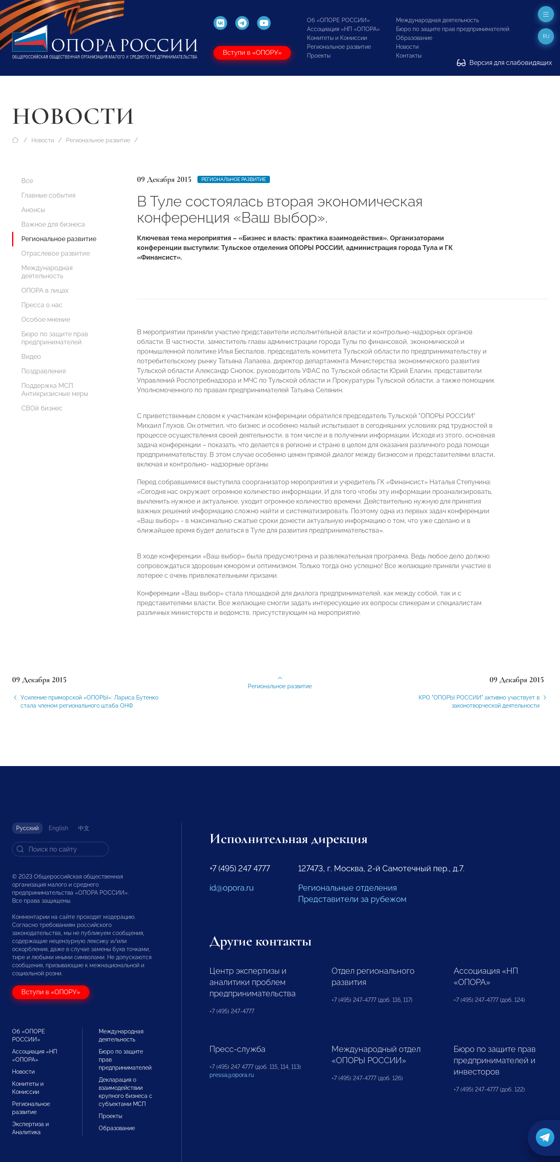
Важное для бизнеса (53, 224)
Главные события (48, 195)
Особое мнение (45, 319)
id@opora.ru (231, 888)
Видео (31, 356)
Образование (414, 38)
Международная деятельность (437, 20)
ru (546, 36)
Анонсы (33, 210)
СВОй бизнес (41, 408)
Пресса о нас (41, 305)
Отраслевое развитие (55, 253)
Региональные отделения (347, 888)
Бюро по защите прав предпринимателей (452, 29)
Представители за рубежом (352, 899)
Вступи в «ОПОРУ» (252, 52)
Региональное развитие (339, 47)
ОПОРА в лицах (44, 290)
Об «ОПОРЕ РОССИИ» (338, 20)
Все (27, 181)
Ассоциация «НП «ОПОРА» (343, 29)
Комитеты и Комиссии (337, 38)
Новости (407, 47)
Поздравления (43, 371)
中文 (83, 828)
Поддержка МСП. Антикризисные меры (54, 390)
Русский (27, 828)
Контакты (408, 55)
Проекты (318, 55)
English (58, 828)
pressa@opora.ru (231, 1075)
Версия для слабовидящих (504, 63)
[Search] (60, 849)
